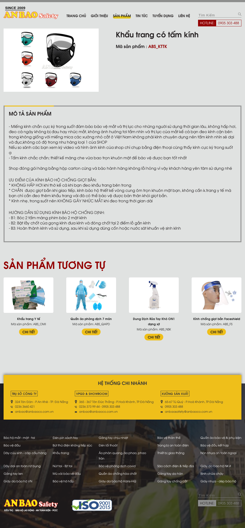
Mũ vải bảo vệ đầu (67, 473)
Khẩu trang (61, 452)
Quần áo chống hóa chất (118, 473)
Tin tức (142, 15)
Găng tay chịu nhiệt (113, 437)
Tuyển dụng (163, 15)
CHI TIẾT (28, 331)
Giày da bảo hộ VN (18, 481)
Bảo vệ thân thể (168, 437)
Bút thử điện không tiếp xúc (72, 445)
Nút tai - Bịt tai (62, 466)
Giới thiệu (99, 15)
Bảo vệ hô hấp (63, 481)
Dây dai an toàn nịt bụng (22, 466)
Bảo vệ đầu (12, 445)
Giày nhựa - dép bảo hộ (218, 481)
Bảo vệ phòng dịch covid (117, 466)
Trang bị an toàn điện (173, 445)
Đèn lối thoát (108, 445)
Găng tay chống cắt (172, 481)
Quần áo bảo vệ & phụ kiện (220, 437)
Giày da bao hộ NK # (215, 466)
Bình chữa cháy (212, 473)
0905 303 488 (228, 22)
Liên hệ (184, 15)
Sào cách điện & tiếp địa (175, 466)
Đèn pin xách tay (65, 437)
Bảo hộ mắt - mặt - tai (19, 437)
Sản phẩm (122, 15)
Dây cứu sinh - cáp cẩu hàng (25, 452)
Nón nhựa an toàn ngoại (218, 452)
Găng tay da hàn (170, 473)
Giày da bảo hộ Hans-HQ (117, 481)
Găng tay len (13, 473)
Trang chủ (76, 15)
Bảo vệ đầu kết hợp (214, 445)
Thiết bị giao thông (170, 452)
